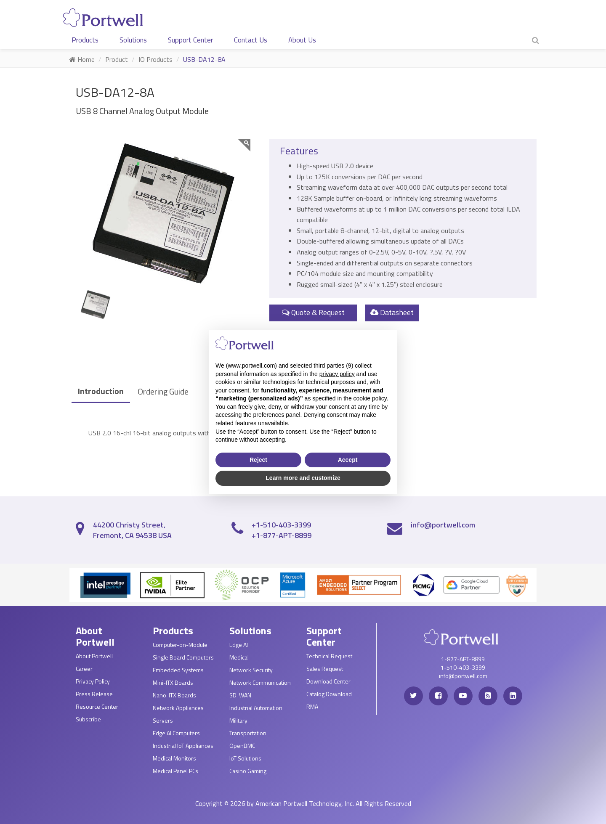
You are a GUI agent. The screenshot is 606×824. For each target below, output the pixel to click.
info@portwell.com (443, 524)
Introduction (101, 390)
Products (85, 39)
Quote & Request (313, 312)
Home (82, 59)
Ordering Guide (163, 391)
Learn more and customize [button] (303, 477)
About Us (302, 39)
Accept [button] (348, 459)
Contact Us (250, 39)
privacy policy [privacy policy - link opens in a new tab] (337, 374)
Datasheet (392, 312)
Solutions (133, 39)
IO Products (155, 59)
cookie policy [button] (370, 398)
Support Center (190, 39)
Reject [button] (258, 459)
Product (116, 59)
